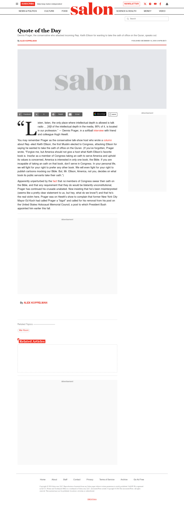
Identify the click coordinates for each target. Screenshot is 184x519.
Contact (76, 480)
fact (55, 181)
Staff (65, 480)
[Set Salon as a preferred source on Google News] (99, 114)
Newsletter (131, 4)
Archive (124, 480)
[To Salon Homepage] (92, 8)
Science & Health (126, 11)
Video (162, 11)
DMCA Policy (92, 499)
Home (42, 480)
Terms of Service (106, 480)
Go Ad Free (139, 480)
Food (65, 11)
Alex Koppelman (28, 41)
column (108, 140)
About (54, 480)
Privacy (90, 480)
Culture (49, 11)
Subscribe (28, 4)
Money (147, 11)
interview (109, 130)
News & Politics (28, 11)
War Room (23, 330)
